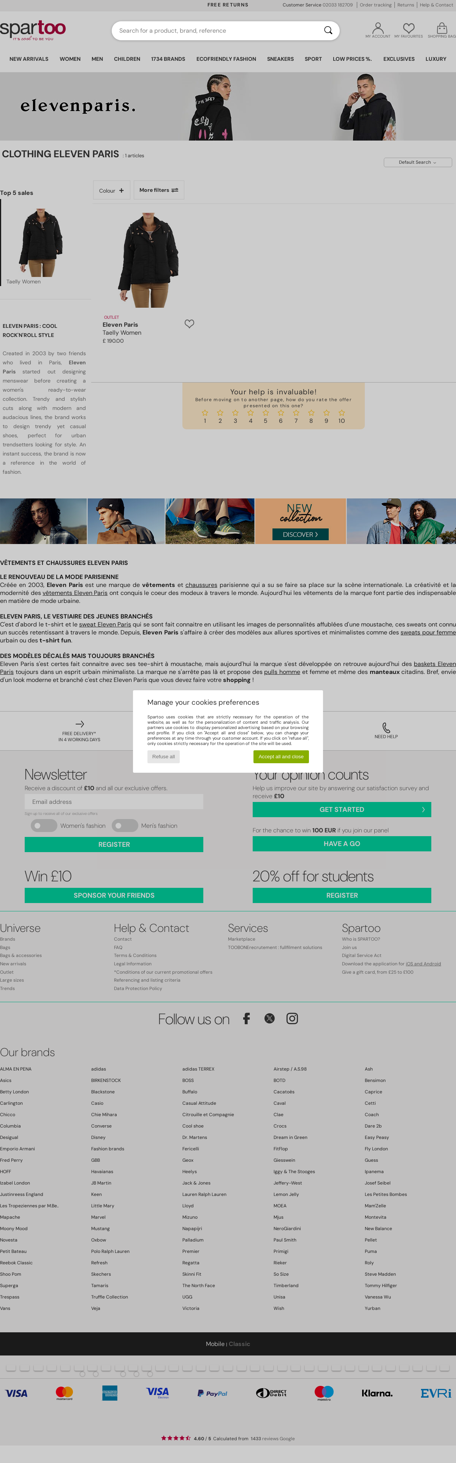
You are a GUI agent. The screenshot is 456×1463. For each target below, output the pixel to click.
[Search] (328, 30)
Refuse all (163, 756)
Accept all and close (281, 756)
